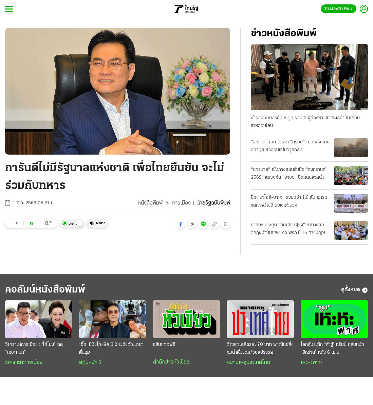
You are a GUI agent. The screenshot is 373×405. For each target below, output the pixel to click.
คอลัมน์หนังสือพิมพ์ (45, 290)
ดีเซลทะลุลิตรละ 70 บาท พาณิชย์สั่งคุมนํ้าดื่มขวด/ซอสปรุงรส (260, 348)
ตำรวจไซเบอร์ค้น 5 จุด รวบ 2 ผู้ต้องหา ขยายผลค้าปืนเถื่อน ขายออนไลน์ (305, 122)
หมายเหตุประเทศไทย (248, 362)
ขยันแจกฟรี (164, 344)
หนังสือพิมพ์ (150, 203)
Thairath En (338, 9)
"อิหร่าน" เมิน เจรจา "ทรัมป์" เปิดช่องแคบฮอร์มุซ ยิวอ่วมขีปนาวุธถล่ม (290, 146)
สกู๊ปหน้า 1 (90, 362)
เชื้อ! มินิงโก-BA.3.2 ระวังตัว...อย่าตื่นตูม (111, 348)
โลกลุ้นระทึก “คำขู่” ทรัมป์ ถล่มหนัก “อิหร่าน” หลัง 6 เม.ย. (332, 348)
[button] (180, 224)
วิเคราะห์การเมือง (23, 362)
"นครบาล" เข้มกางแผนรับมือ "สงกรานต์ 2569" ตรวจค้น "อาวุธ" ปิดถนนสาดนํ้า (288, 173)
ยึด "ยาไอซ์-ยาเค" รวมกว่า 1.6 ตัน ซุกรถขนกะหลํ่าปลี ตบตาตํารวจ (289, 201)
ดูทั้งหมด (354, 290)
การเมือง (181, 203)
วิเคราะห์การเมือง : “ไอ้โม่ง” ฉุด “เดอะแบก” (34, 348)
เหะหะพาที (311, 362)
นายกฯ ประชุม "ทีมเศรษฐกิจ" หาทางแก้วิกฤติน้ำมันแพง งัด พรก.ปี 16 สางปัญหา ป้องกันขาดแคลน (289, 230)
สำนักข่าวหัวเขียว (171, 362)
